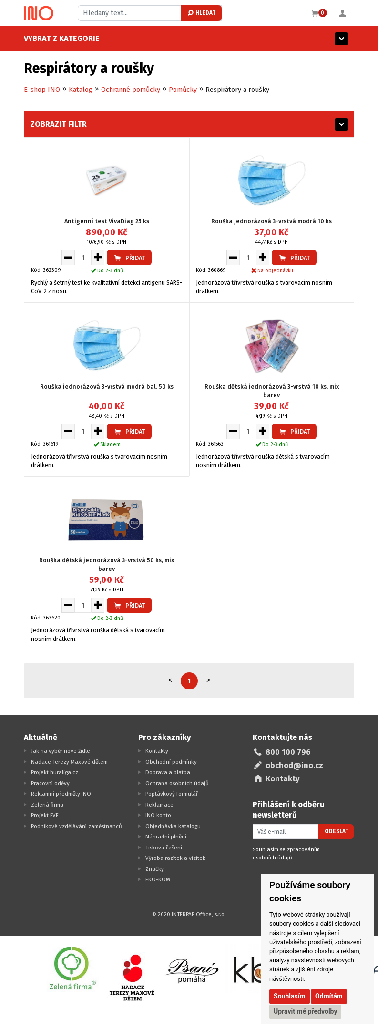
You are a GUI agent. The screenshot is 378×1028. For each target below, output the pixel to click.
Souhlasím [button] (290, 996)
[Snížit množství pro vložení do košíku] (67, 257)
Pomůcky (183, 90)
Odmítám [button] (329, 996)
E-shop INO (42, 90)
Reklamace (159, 804)
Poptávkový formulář (171, 793)
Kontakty (156, 751)
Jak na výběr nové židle (60, 751)
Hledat (200, 13)
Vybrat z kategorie (62, 38)
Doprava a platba (167, 772)
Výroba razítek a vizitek (175, 858)
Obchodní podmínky (171, 762)
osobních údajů (272, 857)
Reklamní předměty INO (61, 793)
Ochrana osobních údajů (177, 783)
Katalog (80, 90)
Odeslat (336, 831)
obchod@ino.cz (294, 765)
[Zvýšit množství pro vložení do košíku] (98, 257)
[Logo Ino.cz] (38, 13)
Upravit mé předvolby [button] (305, 1011)
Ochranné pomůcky (130, 90)
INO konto (158, 815)
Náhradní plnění (165, 836)
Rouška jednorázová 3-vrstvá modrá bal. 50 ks (107, 386)
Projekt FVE (45, 815)
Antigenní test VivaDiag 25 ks (106, 221)
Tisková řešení (163, 847)
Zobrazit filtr (59, 124)
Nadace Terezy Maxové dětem (69, 762)
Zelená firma (47, 804)
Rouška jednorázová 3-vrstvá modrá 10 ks (271, 221)
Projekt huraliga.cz (54, 772)
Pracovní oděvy (50, 783)
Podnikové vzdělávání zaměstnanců (76, 826)
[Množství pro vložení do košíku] (83, 257)
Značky (154, 869)
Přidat (129, 257)
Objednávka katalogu (173, 826)
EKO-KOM (157, 879)
